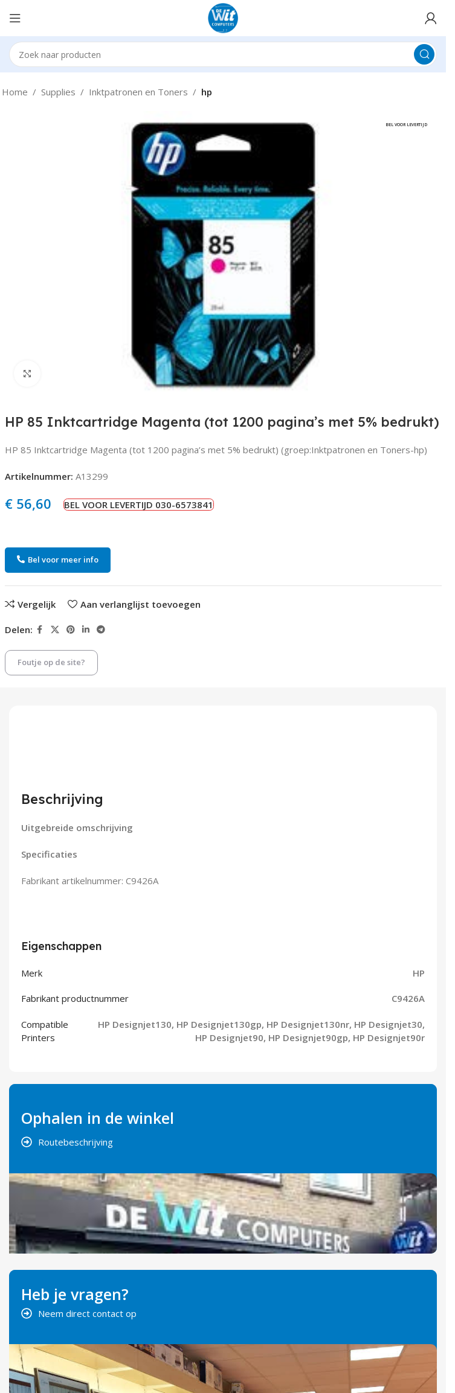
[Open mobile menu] (15, 18)
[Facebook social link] (40, 630)
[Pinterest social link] (71, 630)
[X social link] (55, 630)
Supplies (58, 92)
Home (15, 92)
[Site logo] (223, 17)
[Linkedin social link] (86, 630)
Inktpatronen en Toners (138, 92)
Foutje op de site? (51, 662)
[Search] (223, 54)
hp (206, 92)
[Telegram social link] (101, 630)
